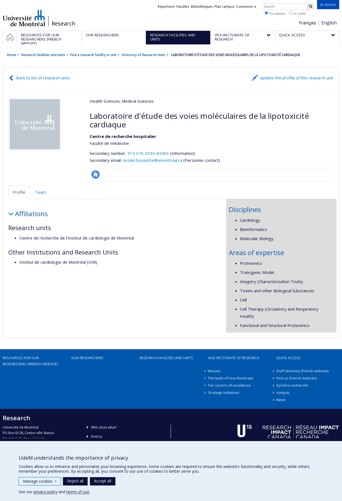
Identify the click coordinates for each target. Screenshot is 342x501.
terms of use (77, 491)
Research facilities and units (43, 54)
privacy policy (45, 491)
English (329, 23)
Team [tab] (40, 192)
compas (283, 392)
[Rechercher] (310, 6)
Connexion (246, 6)
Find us (96, 436)
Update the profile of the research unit (296, 77)
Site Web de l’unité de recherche (95, 174)
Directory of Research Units (143, 54)
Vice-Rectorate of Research (233, 357)
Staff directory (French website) (302, 370)
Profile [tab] (19, 192)
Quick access (288, 357)
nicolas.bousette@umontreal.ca (152, 160)
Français (307, 23)
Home (11, 54)
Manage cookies (40, 481)
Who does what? (104, 427)
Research (63, 23)
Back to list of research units (43, 77)
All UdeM (297, 13)
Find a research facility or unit (93, 54)
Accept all (102, 481)
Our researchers (87, 357)
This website (275, 13)
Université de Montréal (24, 18)
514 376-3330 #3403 (148, 153)
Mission (214, 370)
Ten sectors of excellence (229, 385)
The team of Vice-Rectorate (231, 378)
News (281, 399)
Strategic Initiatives (224, 392)
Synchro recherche (292, 385)
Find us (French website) (296, 378)
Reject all (75, 481)
